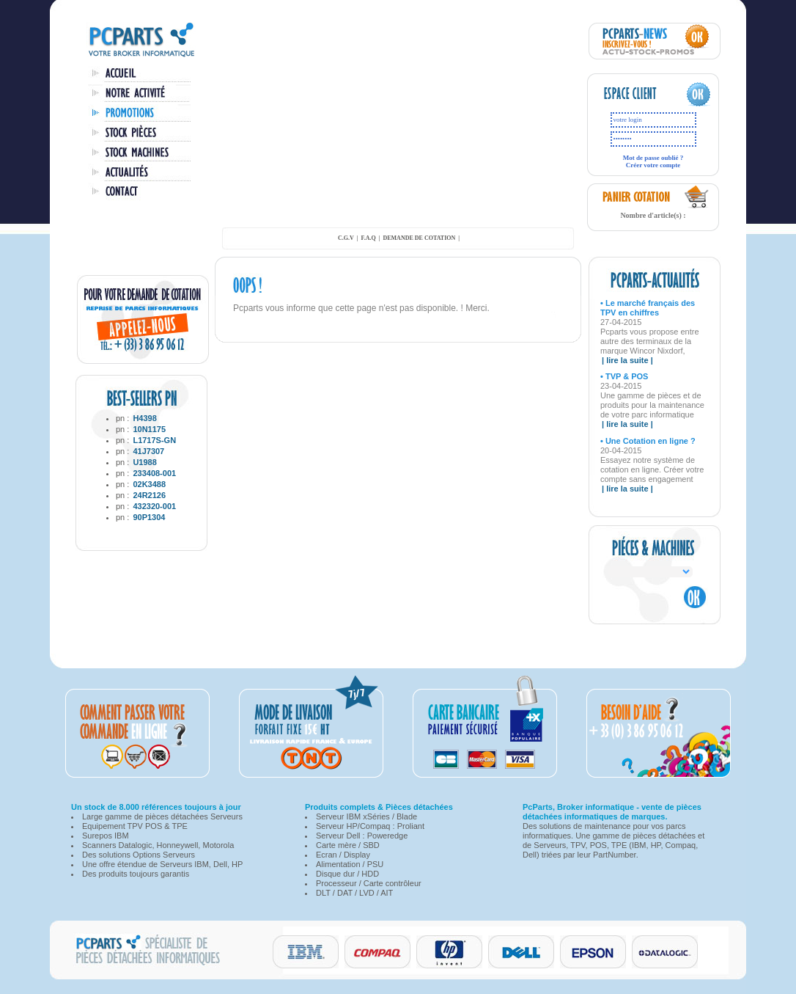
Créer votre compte (653, 165)
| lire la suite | (627, 360)
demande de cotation (419, 238)
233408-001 (154, 473)
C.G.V (346, 238)
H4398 (144, 418)
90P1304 (149, 517)
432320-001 (154, 506)
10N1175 (149, 429)
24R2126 (149, 495)
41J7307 (148, 451)
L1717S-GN (154, 440)
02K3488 (149, 484)
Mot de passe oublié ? (653, 157)
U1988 (144, 462)
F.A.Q (368, 238)
